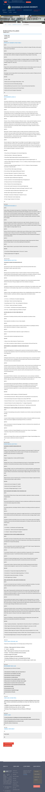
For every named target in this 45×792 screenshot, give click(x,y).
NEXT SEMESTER (7, 745)
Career (4, 4)
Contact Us (8, 4)
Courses (9, 24)
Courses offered (11, 10)
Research (5, 12)
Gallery (14, 12)
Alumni (10, 12)
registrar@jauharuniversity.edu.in (18, 0)
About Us (4, 10)
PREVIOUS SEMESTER (8, 743)
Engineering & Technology (17, 24)
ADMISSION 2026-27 (37, 10)
